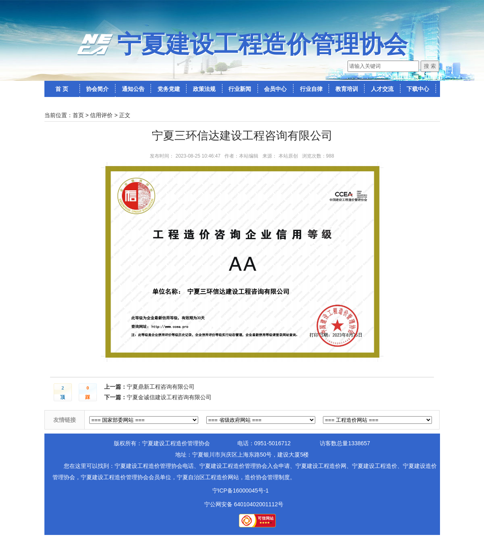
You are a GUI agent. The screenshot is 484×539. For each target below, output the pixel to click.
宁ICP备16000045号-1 (240, 490)
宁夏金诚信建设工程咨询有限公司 (169, 397)
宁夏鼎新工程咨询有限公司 (161, 386)
